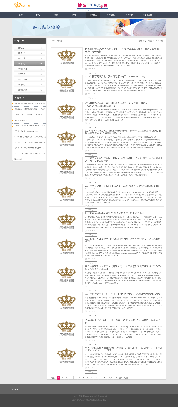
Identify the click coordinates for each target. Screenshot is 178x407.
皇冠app (39, 15)
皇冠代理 (21, 85)
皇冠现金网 (91, 400)
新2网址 (103, 400)
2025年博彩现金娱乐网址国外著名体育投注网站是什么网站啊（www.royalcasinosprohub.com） (116, 104)
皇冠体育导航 (76, 400)
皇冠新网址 (111, 15)
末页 (110, 378)
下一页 (102, 378)
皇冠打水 (75, 15)
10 (96, 378)
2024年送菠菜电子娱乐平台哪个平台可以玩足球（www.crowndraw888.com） (123, 294)
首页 (21, 15)
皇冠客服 (98, 400)
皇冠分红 (57, 15)
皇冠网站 (93, 15)
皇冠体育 (84, 400)
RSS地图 (96, 396)
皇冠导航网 (147, 15)
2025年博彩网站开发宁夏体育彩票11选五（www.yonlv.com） (115, 76)
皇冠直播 (129, 15)
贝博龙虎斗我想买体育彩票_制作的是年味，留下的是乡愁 (114, 213)
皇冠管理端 (22, 90)
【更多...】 (90, 73)
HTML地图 (103, 396)
